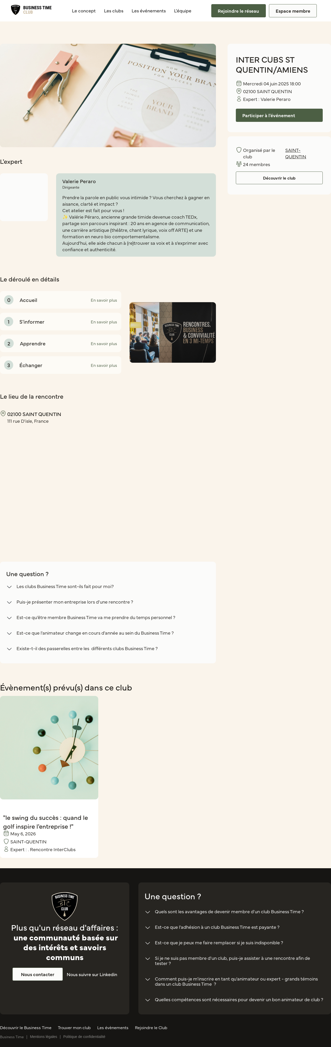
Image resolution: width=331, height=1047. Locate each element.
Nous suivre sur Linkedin (92, 974)
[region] (53, 483)
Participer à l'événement (268, 115)
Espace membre (293, 11)
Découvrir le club (279, 178)
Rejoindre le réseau (238, 11)
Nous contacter (37, 974)
